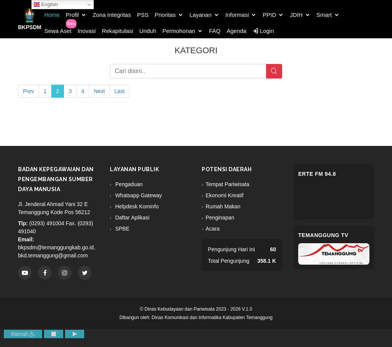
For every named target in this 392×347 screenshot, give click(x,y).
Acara (213, 229)
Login (263, 31)
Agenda (237, 31)
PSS (143, 14)
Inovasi (87, 31)
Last (119, 91)
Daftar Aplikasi (131, 217)
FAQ (214, 31)
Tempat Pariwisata (227, 184)
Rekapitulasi (117, 31)
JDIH (296, 14)
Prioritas (165, 14)
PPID (269, 14)
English (46, 5)
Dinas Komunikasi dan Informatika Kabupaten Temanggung (212, 317)
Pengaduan (128, 184)
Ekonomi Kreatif (224, 195)
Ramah (23, 334)
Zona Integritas (112, 14)
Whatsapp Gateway (138, 195)
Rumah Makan (223, 206)
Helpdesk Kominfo (136, 206)
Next (99, 91)
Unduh (147, 31)
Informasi (237, 14)
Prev (28, 91)
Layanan (200, 14)
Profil (72, 14)
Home (52, 14)
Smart (324, 14)
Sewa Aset (58, 31)
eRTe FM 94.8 (317, 174)
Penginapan (220, 217)
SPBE (121, 229)
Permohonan (178, 31)
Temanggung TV (323, 235)
